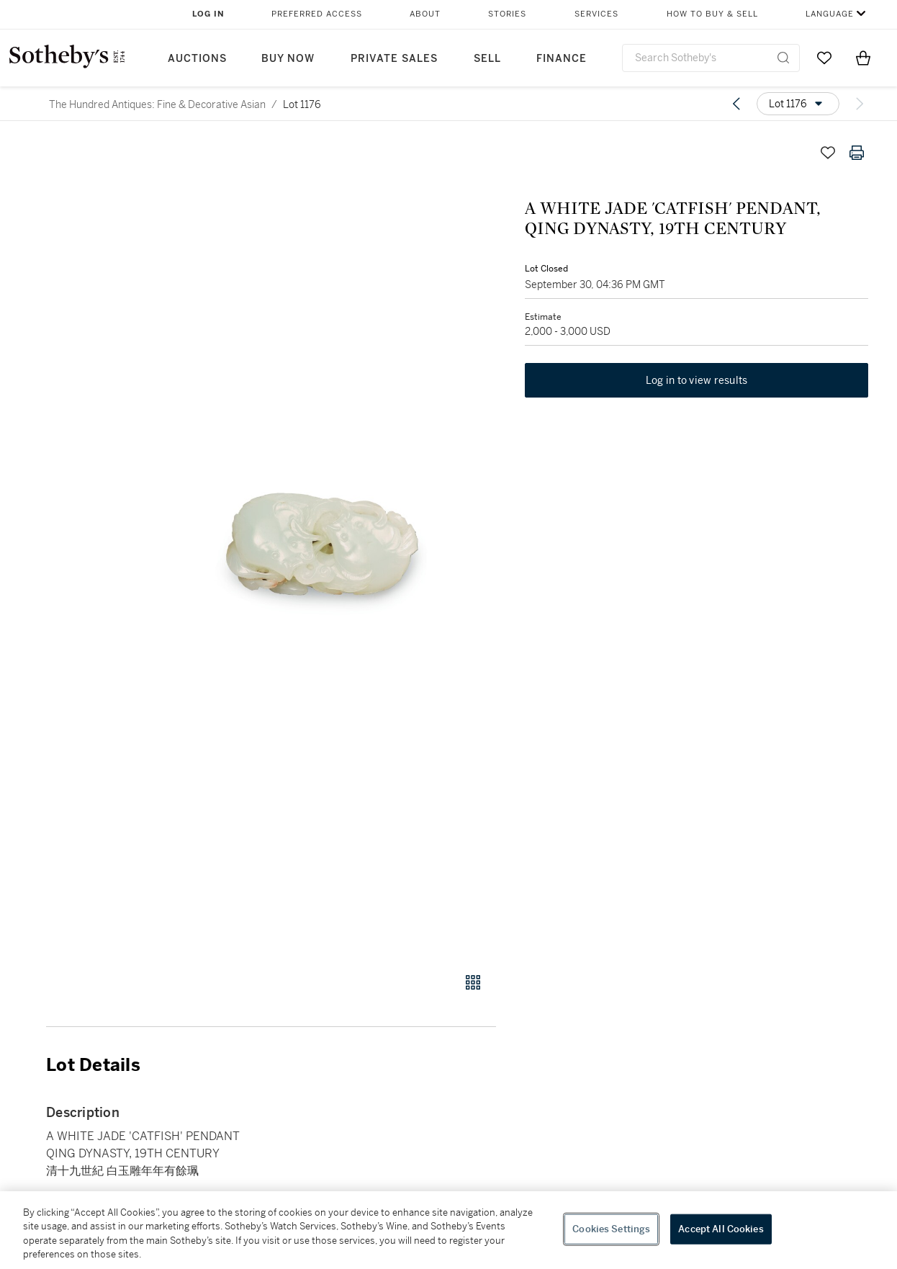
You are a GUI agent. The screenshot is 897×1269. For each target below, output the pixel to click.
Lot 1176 (302, 104)
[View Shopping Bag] (863, 57)
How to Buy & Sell (712, 14)
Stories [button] (507, 14)
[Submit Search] (783, 57)
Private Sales (394, 59)
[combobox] (711, 58)
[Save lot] (827, 152)
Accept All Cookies (720, 1229)
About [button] (425, 14)
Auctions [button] (197, 59)
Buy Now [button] (288, 59)
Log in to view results (697, 380)
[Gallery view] (472, 982)
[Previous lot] (736, 103)
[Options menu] (798, 103)
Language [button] (830, 14)
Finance (561, 59)
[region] (448, 1230)
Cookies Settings (611, 1229)
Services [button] (596, 14)
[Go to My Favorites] (824, 57)
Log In (208, 14)
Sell (487, 59)
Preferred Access (316, 14)
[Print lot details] (856, 152)
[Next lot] (859, 103)
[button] (326, 547)
